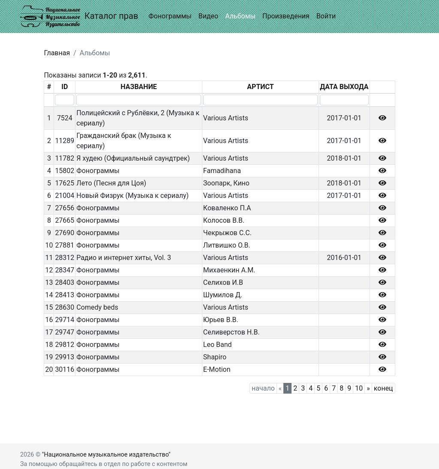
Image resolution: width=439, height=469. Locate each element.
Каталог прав (79, 16)
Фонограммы (169, 16)
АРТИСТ (260, 87)
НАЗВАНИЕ (138, 87)
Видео (208, 16)
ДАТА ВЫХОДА (344, 87)
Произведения (286, 16)
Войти (326, 16)
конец (383, 388)
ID (64, 87)
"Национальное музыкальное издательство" (106, 454)
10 (359, 388)
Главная (57, 53)
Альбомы (240, 16)
